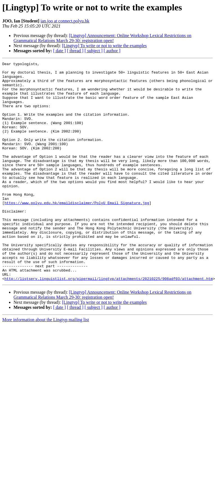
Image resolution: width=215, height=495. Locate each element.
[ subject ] (94, 50)
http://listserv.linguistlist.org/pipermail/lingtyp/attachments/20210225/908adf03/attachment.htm (108, 322)
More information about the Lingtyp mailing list (45, 363)
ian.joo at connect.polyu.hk (64, 21)
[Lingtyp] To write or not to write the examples (104, 45)
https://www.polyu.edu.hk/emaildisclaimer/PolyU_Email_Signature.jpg (76, 231)
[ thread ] (75, 50)
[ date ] (59, 50)
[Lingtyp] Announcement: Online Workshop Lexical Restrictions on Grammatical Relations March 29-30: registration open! (102, 38)
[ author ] (112, 50)
